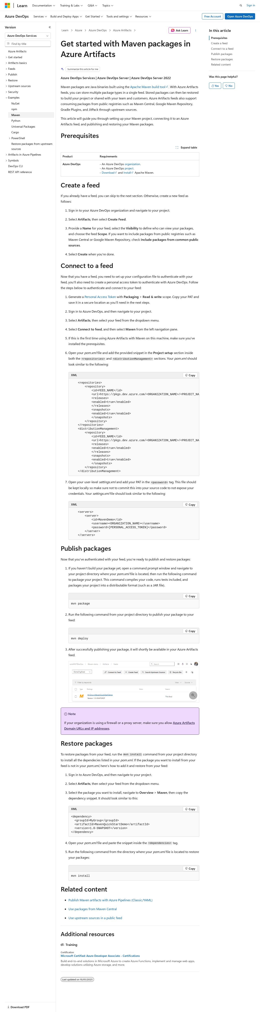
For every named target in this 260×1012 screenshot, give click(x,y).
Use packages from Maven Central (92, 909)
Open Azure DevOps (240, 16)
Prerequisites (219, 38)
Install (127, 172)
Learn (65, 30)
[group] (133, 427)
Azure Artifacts (122, 30)
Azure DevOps (98, 30)
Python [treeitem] (15, 121)
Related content (221, 64)
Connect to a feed (222, 49)
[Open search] (241, 5)
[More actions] (195, 30)
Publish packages (221, 54)
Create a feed (219, 43)
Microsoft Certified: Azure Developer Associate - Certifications (100, 956)
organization (132, 164)
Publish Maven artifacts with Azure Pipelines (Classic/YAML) (110, 900)
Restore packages (222, 59)
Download (108, 172)
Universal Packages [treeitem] (23, 126)
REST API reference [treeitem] (20, 172)
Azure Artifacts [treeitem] (17, 51)
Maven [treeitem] (15, 115)
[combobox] (28, 35)
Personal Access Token (100, 297)
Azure (78, 30)
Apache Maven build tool (147, 87)
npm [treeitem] (14, 109)
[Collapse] (50, 27)
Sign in (251, 5)
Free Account (212, 16)
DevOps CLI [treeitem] (15, 166)
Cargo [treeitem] (15, 132)
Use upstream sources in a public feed (95, 918)
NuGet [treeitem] (15, 103)
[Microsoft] (7, 5)
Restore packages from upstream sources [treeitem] (31, 146)
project (129, 168)
